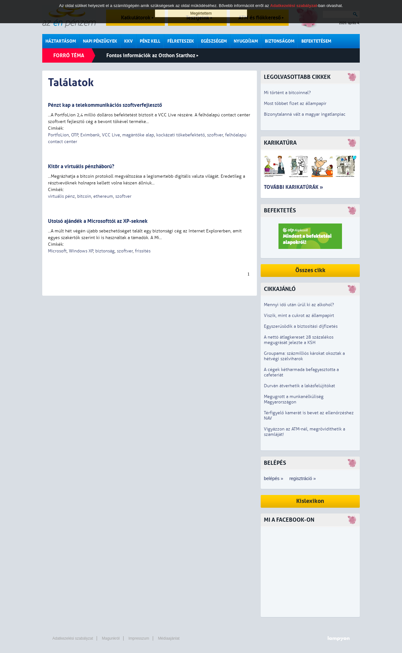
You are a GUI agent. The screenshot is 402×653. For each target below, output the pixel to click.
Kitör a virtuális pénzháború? (81, 166)
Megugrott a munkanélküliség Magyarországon (294, 399)
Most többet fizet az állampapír (295, 103)
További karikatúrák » (293, 187)
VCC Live (111, 135)
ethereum (103, 196)
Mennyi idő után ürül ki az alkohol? (299, 304)
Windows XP (81, 251)
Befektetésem (316, 41)
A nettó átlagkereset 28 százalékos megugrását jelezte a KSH (298, 339)
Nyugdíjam (246, 41)
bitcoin (84, 196)
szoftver (215, 135)
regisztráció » (302, 478)
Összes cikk (310, 270)
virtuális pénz (61, 196)
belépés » (273, 478)
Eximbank (90, 135)
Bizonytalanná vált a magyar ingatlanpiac (304, 114)
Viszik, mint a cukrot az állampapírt (299, 315)
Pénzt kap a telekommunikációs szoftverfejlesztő (105, 105)
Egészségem (214, 41)
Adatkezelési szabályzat (72, 638)
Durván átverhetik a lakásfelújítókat (299, 385)
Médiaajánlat (168, 638)
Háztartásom (60, 41)
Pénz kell (150, 41)
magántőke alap (138, 135)
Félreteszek (180, 41)
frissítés (143, 251)
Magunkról (111, 638)
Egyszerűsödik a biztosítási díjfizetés (301, 326)
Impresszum (138, 638)
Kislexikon (310, 501)
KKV (128, 41)
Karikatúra (280, 143)
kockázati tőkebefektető (180, 135)
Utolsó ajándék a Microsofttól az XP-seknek (98, 221)
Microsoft (57, 251)
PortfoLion (58, 135)
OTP (74, 135)
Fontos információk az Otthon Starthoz (152, 55)
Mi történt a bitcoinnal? (287, 92)
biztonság (105, 251)
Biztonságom (279, 41)
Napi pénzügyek (100, 41)
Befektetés (280, 210)
